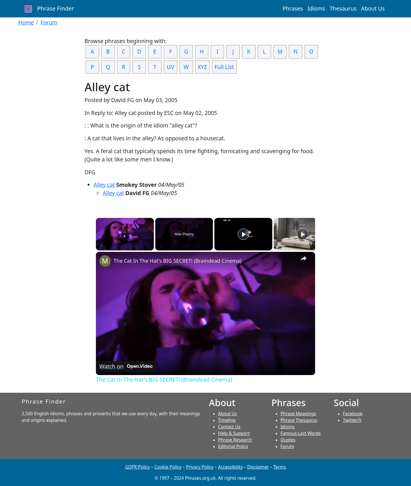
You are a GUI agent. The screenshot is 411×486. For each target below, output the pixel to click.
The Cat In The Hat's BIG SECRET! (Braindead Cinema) (177, 260)
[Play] (243, 234)
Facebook (352, 414)
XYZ (202, 67)
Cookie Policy (168, 467)
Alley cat (104, 185)
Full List (224, 67)
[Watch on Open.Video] (126, 366)
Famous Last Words (301, 433)
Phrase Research (235, 440)
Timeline (227, 420)
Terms (279, 467)
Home (26, 22)
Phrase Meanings (298, 414)
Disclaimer (258, 467)
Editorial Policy (233, 446)
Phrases (293, 8)
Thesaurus (343, 8)
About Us (373, 8)
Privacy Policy (199, 467)
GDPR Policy (137, 467)
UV (170, 67)
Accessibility (230, 467)
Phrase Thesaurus (299, 420)
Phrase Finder (49, 9)
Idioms (316, 8)
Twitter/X (352, 420)
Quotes (288, 440)
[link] (105, 261)
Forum (49, 22)
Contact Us (229, 427)
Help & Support (234, 433)
